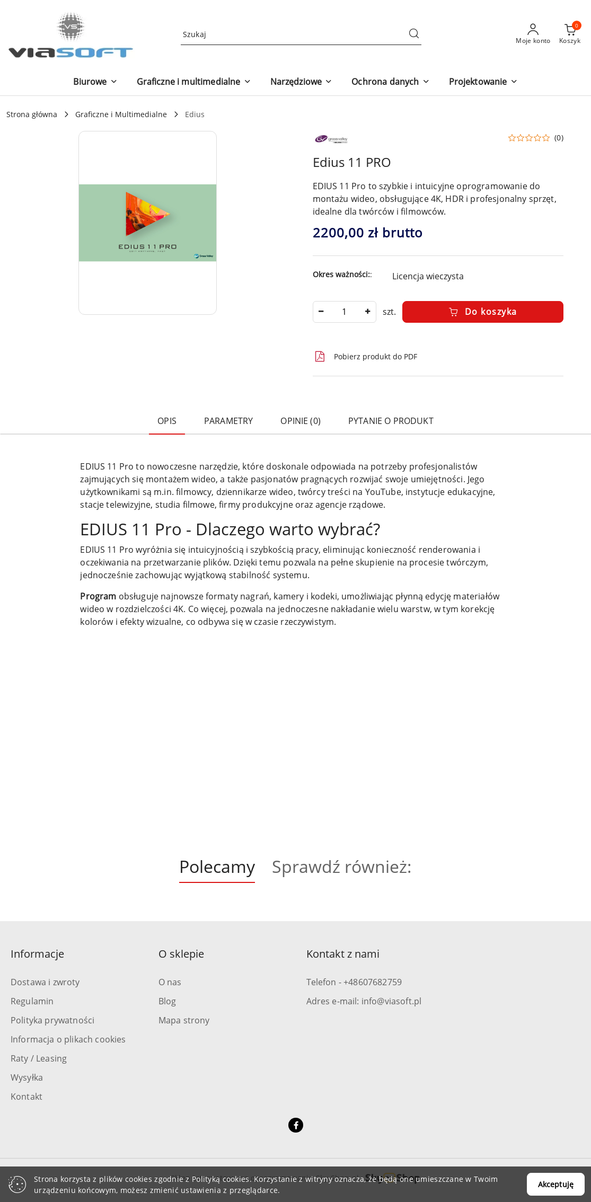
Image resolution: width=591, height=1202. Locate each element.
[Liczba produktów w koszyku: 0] (570, 34)
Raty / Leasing (39, 1058)
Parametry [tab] (228, 421)
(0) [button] (558, 138)
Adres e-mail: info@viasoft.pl (364, 1001)
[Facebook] (295, 1125)
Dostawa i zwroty (45, 982)
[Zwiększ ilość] (368, 312)
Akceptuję (556, 1184)
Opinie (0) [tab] (300, 421)
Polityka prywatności (52, 1020)
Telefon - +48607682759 (354, 982)
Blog (167, 1001)
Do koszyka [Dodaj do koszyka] (482, 311)
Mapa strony (184, 1020)
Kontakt (26, 1096)
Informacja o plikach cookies (68, 1039)
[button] (95, 82)
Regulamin (32, 1001)
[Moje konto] (533, 34)
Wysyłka (27, 1077)
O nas (170, 982)
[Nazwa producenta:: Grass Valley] (331, 138)
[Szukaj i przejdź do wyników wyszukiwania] (414, 34)
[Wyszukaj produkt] (301, 34)
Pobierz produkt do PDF (365, 356)
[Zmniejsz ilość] (321, 312)
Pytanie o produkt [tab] (391, 421)
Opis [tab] (167, 421)
